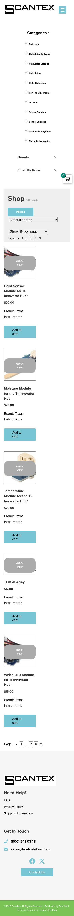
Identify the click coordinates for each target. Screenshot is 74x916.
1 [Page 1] (22, 238)
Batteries (34, 44)
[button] (32, 861)
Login (43, 910)
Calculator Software (39, 54)
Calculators (35, 73)
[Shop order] (33, 219)
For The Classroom (39, 92)
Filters (20, 212)
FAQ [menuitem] (7, 800)
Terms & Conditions (27, 910)
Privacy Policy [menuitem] (13, 807)
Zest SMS (64, 906)
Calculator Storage (39, 63)
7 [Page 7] (30, 238)
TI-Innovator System (40, 131)
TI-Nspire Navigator (39, 141)
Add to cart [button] (16, 331)
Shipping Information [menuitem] (18, 813)
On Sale (33, 102)
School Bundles (37, 112)
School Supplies (37, 121)
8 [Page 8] (35, 238)
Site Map (52, 910)
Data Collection (37, 83)
